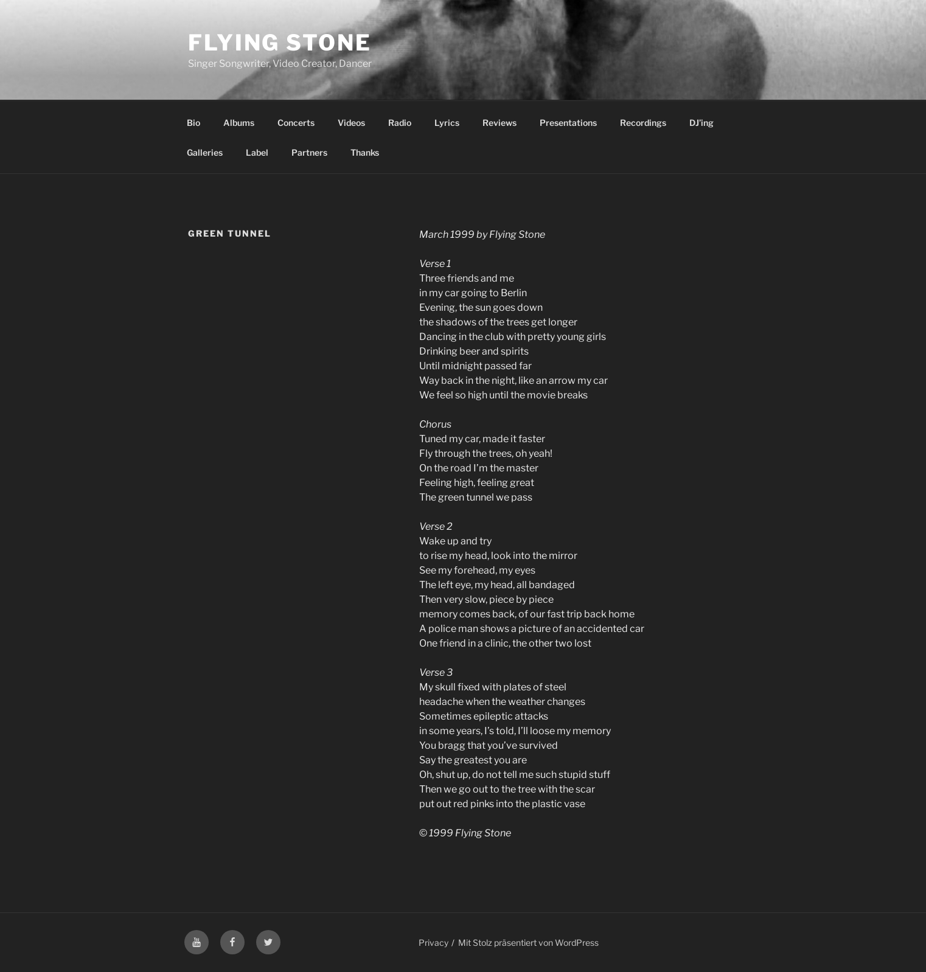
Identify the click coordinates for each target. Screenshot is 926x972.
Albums (238, 122)
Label (257, 152)
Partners (309, 152)
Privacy (433, 942)
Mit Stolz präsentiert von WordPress (528, 942)
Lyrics (446, 122)
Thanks (364, 152)
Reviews (499, 122)
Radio (399, 122)
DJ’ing (701, 122)
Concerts (296, 122)
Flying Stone (280, 42)
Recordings (643, 122)
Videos (351, 122)
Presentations (568, 122)
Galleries (205, 152)
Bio (193, 122)
